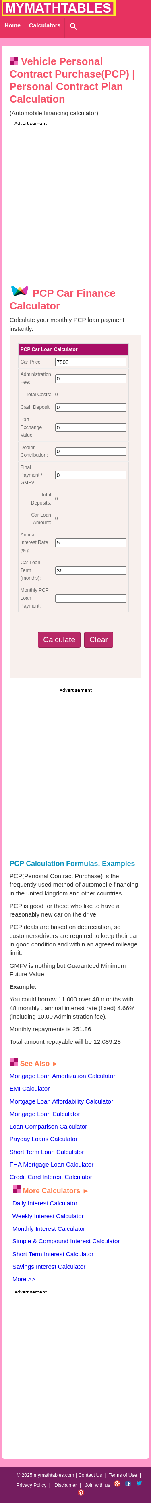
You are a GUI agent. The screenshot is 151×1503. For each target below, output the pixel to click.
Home (12, 25)
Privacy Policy (31, 1485)
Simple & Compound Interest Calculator (66, 1241)
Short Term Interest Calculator (52, 1254)
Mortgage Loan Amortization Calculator (63, 1075)
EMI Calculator (30, 1088)
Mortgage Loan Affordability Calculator (61, 1101)
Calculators (44, 25)
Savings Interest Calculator (49, 1266)
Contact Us (90, 1475)
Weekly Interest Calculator (48, 1216)
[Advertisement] (75, 203)
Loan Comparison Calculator (48, 1126)
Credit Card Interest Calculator (51, 1176)
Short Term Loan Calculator (47, 1151)
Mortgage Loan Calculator (45, 1113)
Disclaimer (65, 1485)
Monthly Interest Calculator (48, 1228)
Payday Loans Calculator (44, 1138)
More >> (23, 1279)
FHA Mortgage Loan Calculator (52, 1164)
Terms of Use (123, 1475)
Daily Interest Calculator (44, 1203)
